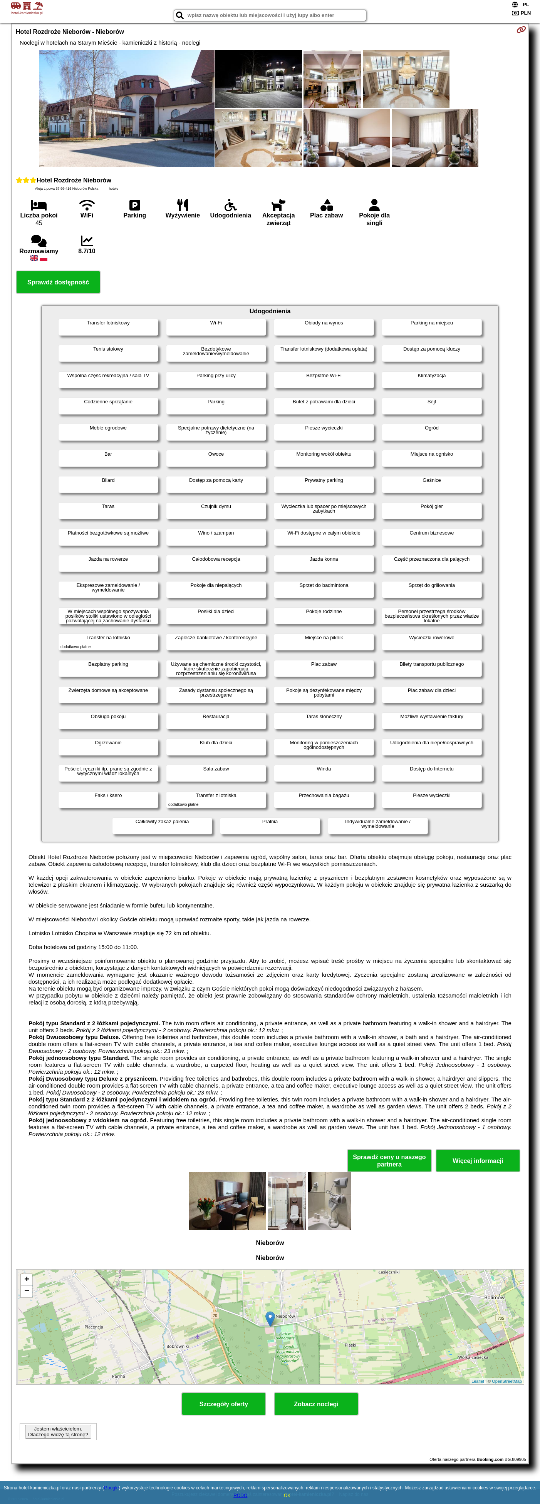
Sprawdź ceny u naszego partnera (389, 1161)
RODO (240, 1495)
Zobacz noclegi (316, 1404)
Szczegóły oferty (224, 1404)
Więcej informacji (478, 1161)
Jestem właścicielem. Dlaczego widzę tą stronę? (58, 1431)
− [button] (26, 1291)
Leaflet (477, 1381)
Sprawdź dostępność (58, 282)
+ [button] (26, 1280)
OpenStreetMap (507, 1381)
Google (111, 1488)
